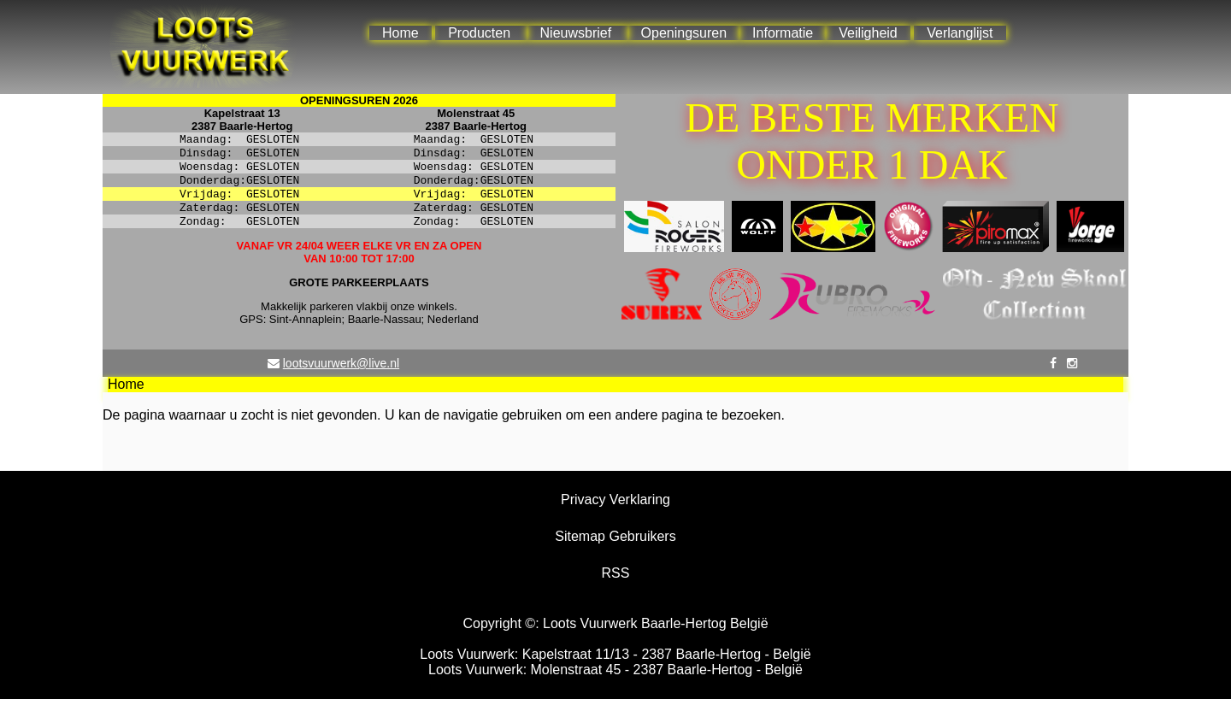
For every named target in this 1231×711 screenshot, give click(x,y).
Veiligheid (868, 33)
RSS (616, 585)
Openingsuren (684, 33)
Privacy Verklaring (615, 511)
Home (400, 33)
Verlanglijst (959, 33)
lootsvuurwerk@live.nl (341, 375)
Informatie (782, 33)
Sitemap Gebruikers (615, 548)
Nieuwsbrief (576, 33)
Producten (479, 33)
